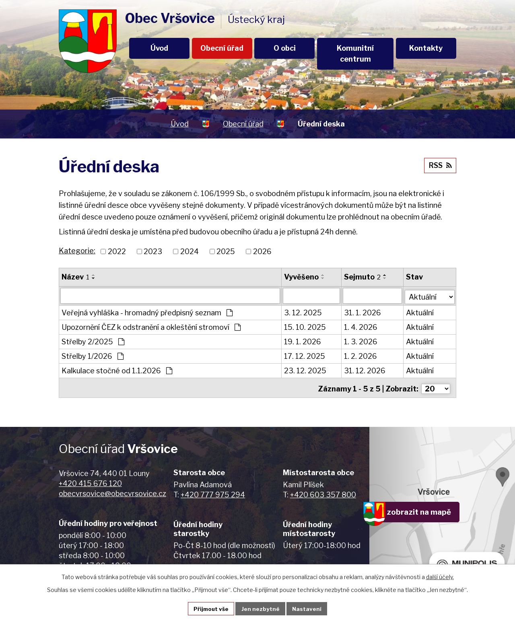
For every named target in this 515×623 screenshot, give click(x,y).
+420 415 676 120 (90, 480)
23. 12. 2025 (305, 370)
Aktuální (421, 312)
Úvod (159, 48)
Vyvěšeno (301, 277)
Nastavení (308, 608)
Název (75, 277)
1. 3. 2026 (361, 341)
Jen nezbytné (261, 608)
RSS (439, 164)
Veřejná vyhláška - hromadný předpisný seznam (147, 312)
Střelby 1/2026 (93, 355)
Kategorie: (77, 250)
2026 (262, 251)
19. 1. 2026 (302, 341)
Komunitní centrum (355, 53)
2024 (189, 251)
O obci (285, 48)
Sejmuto (362, 277)
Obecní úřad (221, 48)
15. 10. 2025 (305, 326)
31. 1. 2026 (362, 312)
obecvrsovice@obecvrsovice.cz (112, 490)
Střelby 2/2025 (93, 341)
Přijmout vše (210, 608)
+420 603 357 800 (323, 492)
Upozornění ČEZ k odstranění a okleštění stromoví (151, 326)
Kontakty (426, 48)
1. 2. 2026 (360, 355)
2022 (117, 251)
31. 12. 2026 (365, 370)
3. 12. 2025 (303, 312)
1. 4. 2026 (361, 326)
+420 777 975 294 (213, 492)
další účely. (440, 576)
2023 (153, 251)
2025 (225, 251)
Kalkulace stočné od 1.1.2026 (117, 370)
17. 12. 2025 (304, 355)
